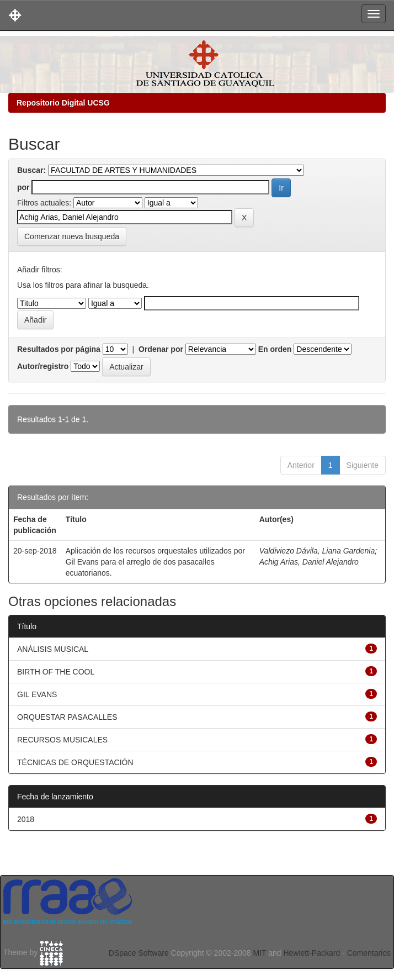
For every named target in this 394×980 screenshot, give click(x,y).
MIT (259, 953)
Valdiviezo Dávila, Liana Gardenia (317, 550)
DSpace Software (139, 953)
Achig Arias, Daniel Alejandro (309, 561)
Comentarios (369, 953)
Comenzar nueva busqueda (71, 236)
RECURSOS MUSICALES (62, 739)
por (23, 187)
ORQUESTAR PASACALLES (67, 717)
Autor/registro (42, 366)
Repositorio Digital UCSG (63, 102)
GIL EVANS (37, 694)
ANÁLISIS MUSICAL (52, 649)
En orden (275, 349)
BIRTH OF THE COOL (55, 671)
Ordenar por (161, 349)
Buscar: (31, 170)
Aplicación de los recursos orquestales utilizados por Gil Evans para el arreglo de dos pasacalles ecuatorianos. (155, 561)
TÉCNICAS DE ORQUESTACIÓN (75, 762)
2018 (25, 819)
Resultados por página (58, 349)
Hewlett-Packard (311, 953)
